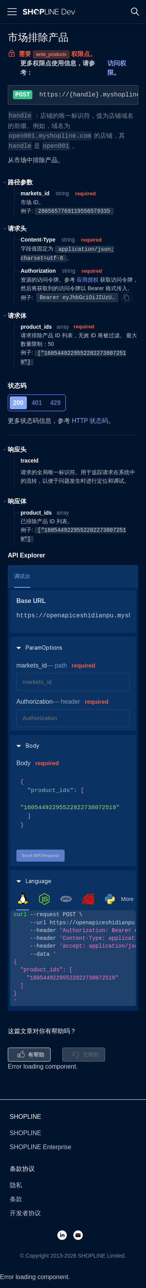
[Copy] (126, 298)
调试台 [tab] (22, 576)
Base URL (31, 601)
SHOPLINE (25, 1133)
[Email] (81, 1235)
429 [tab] (55, 403)
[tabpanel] (73, 958)
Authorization (34, 701)
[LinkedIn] (65, 1235)
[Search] (135, 11)
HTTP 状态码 (90, 420)
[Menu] (12, 12)
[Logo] (50, 11)
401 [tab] (37, 403)
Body (23, 763)
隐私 (16, 1185)
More (127, 899)
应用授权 (88, 280)
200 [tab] (18, 403)
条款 (16, 1199)
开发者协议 (25, 1213)
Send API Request (40, 855)
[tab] (22, 898)
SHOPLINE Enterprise (40, 1147)
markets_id (31, 665)
